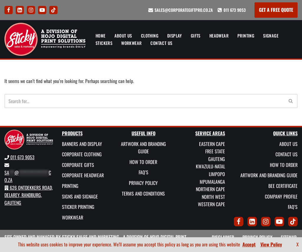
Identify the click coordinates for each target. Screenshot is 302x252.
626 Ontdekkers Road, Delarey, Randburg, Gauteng (28, 195)
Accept (249, 244)
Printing (245, 35)
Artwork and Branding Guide (143, 147)
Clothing (149, 35)
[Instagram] (31, 10)
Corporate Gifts (78, 164)
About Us (123, 35)
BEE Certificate (283, 185)
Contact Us (161, 43)
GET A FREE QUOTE (276, 9)
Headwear (219, 35)
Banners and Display (82, 143)
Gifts (196, 35)
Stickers (104, 43)
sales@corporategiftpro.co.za (184, 10)
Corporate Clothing (82, 154)
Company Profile (281, 196)
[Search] (144, 101)
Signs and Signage (80, 196)
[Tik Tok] (53, 10)
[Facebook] (8, 10)
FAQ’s (143, 172)
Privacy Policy (143, 182)
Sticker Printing (78, 206)
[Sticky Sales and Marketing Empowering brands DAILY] (45, 39)
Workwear (131, 43)
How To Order (143, 161)
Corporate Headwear (83, 175)
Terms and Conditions (143, 193)
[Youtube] (42, 10)
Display (174, 35)
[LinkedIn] (20, 10)
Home (101, 35)
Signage (270, 35)
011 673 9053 (235, 10)
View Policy (271, 244)
